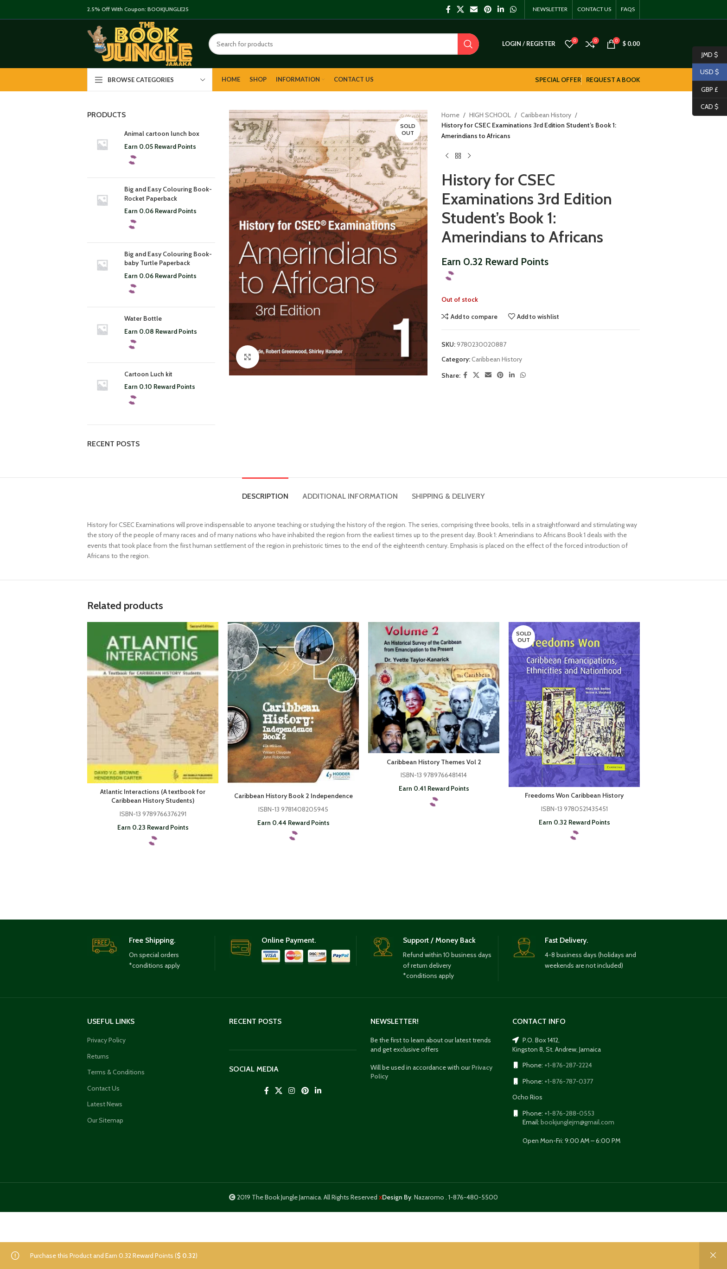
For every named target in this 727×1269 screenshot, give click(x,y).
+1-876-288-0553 (569, 1113)
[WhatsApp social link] (513, 9)
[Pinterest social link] (487, 9)
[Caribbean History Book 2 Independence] (293, 704)
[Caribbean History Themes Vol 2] (433, 687)
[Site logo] (139, 43)
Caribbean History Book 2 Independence (293, 796)
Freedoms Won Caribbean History (574, 795)
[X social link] (460, 9)
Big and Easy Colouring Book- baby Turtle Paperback (168, 258)
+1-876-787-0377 (568, 1081)
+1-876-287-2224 (568, 1065)
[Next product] (469, 155)
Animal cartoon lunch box (161, 133)
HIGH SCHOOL (490, 115)
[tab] (265, 491)
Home (450, 115)
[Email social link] (474, 9)
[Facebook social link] (448, 9)
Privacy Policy (106, 1040)
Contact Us (103, 1088)
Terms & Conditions (116, 1072)
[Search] (344, 44)
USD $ (705, 72)
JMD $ (705, 54)
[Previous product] (447, 155)
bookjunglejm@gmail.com (577, 1122)
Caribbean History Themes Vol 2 (434, 762)
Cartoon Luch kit (148, 374)
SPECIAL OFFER (558, 80)
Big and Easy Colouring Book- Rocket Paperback (168, 194)
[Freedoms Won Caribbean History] (574, 704)
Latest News (104, 1104)
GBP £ (705, 89)
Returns (98, 1056)
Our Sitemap (105, 1120)
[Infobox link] (151, 953)
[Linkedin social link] (500, 9)
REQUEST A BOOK (613, 80)
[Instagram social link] (292, 1091)
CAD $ (705, 106)
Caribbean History (546, 115)
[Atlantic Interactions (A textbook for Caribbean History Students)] (152, 702)
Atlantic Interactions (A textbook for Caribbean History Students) (152, 796)
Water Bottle (143, 318)
